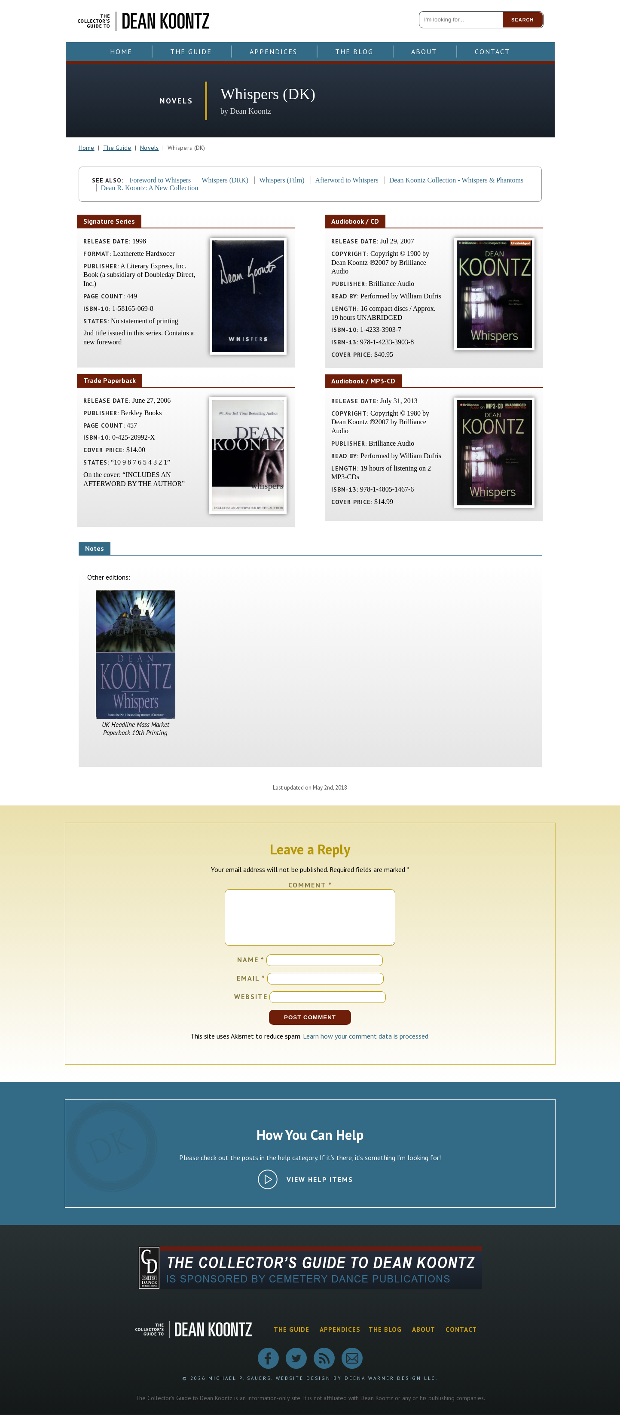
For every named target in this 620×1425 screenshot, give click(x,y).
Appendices (273, 51)
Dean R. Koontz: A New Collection (150, 187)
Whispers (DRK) (225, 180)
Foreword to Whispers (160, 180)
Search (522, 19)
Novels (149, 148)
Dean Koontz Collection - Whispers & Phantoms (456, 180)
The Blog (354, 51)
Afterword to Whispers (347, 180)
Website (251, 1007)
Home (121, 51)
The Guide (191, 51)
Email (251, 988)
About (424, 51)
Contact (492, 51)
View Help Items (320, 1189)
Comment (310, 885)
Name (251, 970)
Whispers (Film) (281, 180)
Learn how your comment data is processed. (366, 1046)
